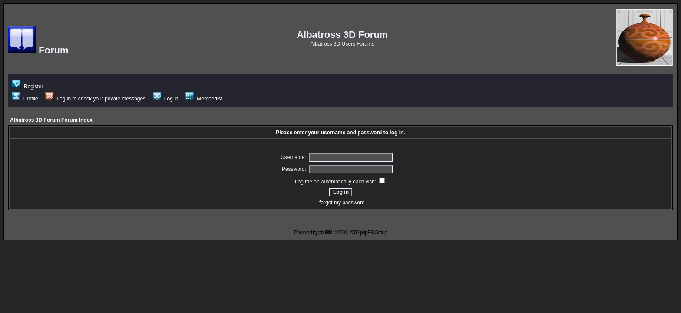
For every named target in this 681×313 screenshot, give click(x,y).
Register (27, 86)
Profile (25, 99)
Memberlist (203, 99)
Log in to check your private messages (95, 99)
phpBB (325, 233)
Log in (166, 99)
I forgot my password (340, 203)
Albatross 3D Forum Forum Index (51, 120)
